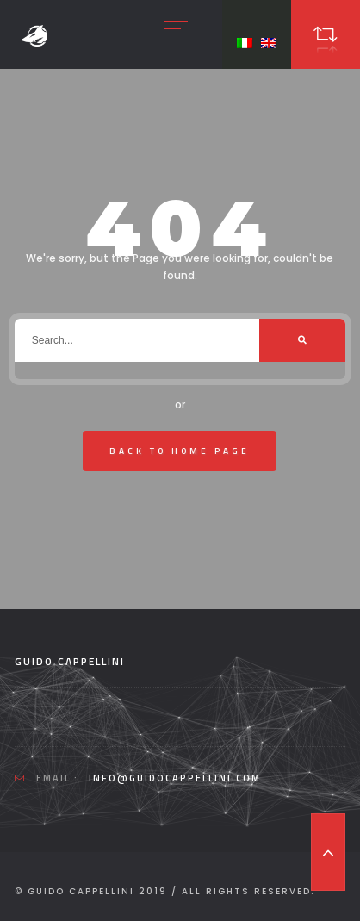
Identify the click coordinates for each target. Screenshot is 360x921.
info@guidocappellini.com (175, 778)
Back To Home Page (179, 451)
